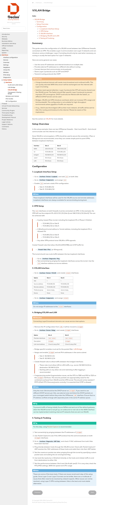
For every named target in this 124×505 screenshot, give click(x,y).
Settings (6, 65)
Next (92, 492)
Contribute (5, 126)
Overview (6, 62)
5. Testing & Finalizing (46, 38)
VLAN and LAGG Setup (15, 85)
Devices (5, 60)
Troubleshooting (7, 115)
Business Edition (7, 41)
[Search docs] (14, 28)
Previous (37, 492)
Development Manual (9, 117)
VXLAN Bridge (12, 90)
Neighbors (6, 67)
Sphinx (40, 502)
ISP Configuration (11, 101)
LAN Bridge (11, 87)
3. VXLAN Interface (46, 33)
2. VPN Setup (43, 31)
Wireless (6, 72)
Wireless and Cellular (12, 96)
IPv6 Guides (9, 99)
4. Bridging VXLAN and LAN (49, 36)
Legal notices (6, 122)
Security (4, 36)
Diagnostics (7, 77)
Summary (40, 22)
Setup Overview (42, 24)
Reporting (5, 50)
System (4, 53)
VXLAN (48, 119)
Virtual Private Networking (10, 106)
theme (49, 502)
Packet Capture (53, 427)
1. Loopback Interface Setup (49, 29)
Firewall (4, 103)
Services (4, 108)
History (4, 129)
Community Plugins (8, 110)
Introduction (6, 34)
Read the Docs (62, 502)
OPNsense (14, 11)
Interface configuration (10, 57)
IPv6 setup (6, 75)
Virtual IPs (6, 70)
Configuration (42, 26)
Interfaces (4, 55)
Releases (4, 39)
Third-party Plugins (8, 113)
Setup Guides (7, 80)
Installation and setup (9, 43)
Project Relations (7, 120)
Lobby (4, 48)
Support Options (7, 124)
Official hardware (7, 46)
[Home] (33, 2)
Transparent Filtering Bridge (14, 93)
